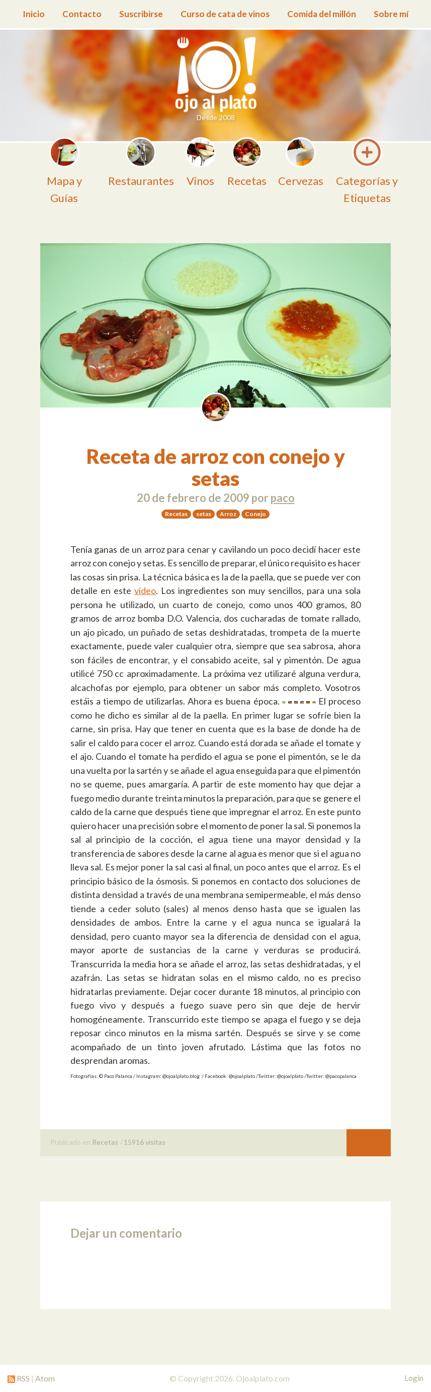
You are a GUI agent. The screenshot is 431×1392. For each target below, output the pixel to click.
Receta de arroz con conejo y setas (216, 467)
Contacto (82, 14)
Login (413, 1377)
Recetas (105, 1142)
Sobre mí (391, 14)
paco (283, 498)
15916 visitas (144, 1142)
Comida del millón (321, 14)
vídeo (145, 590)
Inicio (34, 14)
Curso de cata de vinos (225, 14)
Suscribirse (141, 14)
